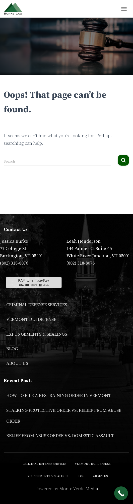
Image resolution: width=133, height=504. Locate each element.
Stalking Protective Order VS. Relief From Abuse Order (63, 416)
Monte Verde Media (78, 489)
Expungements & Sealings (36, 334)
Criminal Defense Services (36, 305)
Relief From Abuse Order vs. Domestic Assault (60, 436)
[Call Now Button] (121, 493)
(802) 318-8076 (14, 263)
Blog (12, 349)
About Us (17, 363)
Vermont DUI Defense (31, 319)
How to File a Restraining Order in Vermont (58, 395)
